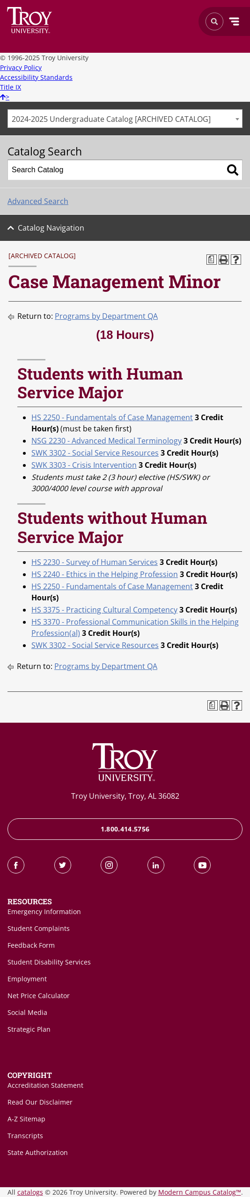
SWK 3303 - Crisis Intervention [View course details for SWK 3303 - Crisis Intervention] (84, 465)
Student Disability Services (49, 962)
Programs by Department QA (106, 316)
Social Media (27, 1012)
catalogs (30, 1192)
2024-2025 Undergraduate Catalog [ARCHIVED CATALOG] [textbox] (111, 119)
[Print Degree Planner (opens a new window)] (211, 259)
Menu (234, 21)
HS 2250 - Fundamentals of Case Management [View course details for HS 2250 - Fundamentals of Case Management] (112, 417)
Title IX (10, 87)
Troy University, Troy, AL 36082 (125, 796)
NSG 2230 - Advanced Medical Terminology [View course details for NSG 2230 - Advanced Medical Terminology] (106, 441)
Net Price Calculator (38, 995)
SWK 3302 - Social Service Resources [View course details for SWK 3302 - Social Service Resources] (95, 453)
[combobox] (125, 118)
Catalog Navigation (51, 228)
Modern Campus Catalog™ (199, 1192)
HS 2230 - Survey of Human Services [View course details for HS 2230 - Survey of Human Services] (94, 562)
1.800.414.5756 (125, 828)
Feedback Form (31, 945)
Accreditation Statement (45, 1085)
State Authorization (37, 1152)
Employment (27, 978)
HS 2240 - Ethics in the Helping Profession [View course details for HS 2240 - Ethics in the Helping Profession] (104, 574)
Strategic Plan (29, 1029)
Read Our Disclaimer (40, 1102)
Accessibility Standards (36, 77)
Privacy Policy (21, 67)
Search (29, 20)
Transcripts (25, 1135)
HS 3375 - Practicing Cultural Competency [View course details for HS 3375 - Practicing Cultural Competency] (104, 610)
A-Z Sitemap (26, 1118)
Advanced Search (37, 201)
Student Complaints (38, 928)
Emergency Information (44, 911)
